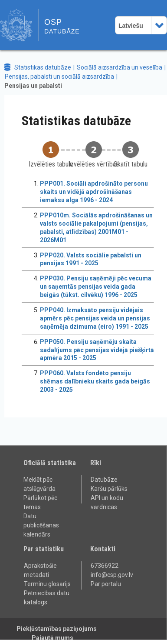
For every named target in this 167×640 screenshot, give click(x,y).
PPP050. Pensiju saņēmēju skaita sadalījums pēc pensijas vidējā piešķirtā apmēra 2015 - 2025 (97, 350)
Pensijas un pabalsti (33, 85)
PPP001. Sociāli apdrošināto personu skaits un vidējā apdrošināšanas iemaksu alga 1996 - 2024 (94, 191)
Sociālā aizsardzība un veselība (119, 67)
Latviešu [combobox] (130, 25)
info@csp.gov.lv (112, 574)
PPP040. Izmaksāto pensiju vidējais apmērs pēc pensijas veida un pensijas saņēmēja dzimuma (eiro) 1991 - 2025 (95, 318)
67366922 (104, 565)
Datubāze (104, 479)
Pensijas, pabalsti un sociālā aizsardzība (59, 76)
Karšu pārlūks (109, 488)
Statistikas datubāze (42, 67)
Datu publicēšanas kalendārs (41, 525)
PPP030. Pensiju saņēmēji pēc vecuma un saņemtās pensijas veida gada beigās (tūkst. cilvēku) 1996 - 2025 (95, 286)
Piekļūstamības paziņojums (56, 628)
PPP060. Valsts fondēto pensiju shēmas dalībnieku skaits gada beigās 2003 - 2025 (95, 381)
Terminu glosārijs (47, 583)
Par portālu (106, 583)
